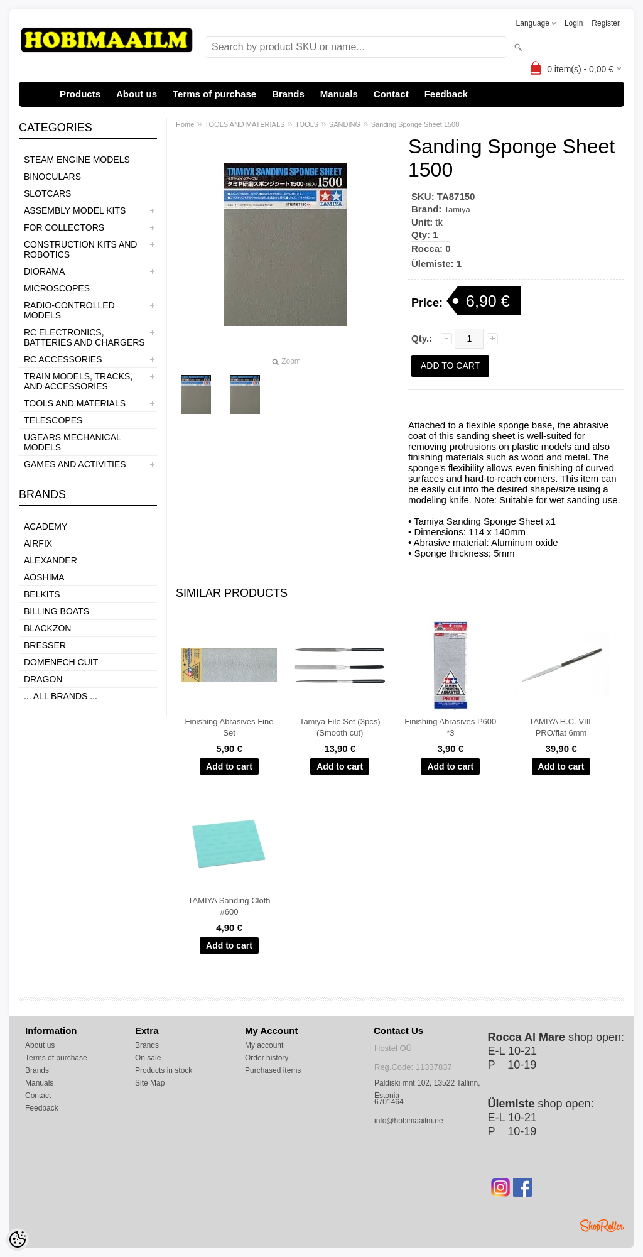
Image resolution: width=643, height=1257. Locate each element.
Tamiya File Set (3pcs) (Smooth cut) (340, 727)
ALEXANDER (50, 560)
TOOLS (306, 124)
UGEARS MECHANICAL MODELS (72, 442)
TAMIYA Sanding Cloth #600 (229, 906)
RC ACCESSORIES (63, 359)
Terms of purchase (214, 94)
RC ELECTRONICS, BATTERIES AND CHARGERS (84, 337)
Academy (45, 526)
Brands (288, 94)
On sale (148, 1057)
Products (80, 94)
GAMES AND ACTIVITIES (75, 464)
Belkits (42, 594)
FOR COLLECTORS (64, 227)
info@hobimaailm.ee (408, 1120)
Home (185, 124)
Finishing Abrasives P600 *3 (450, 727)
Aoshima (44, 577)
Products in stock (163, 1070)
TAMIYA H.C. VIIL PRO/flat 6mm (561, 727)
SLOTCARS (47, 193)
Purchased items (273, 1070)
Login (574, 23)
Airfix (38, 543)
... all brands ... (60, 696)
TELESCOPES (53, 420)
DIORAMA (44, 271)
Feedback (446, 94)
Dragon (43, 679)
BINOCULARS (52, 176)
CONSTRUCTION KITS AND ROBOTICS (80, 249)
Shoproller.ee (602, 1225)
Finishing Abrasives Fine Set (229, 727)
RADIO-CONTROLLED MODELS (69, 310)
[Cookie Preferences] (17, 1239)
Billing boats (56, 611)
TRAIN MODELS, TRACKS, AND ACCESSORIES (78, 381)
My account (264, 1045)
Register (606, 23)
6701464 (389, 1101)
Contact (391, 94)
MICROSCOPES (57, 288)
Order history (266, 1057)
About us (136, 94)
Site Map (150, 1083)
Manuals (339, 94)
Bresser (45, 645)
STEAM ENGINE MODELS (77, 160)
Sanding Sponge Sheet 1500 (415, 124)
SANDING (344, 124)
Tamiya (457, 209)
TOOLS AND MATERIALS (75, 403)
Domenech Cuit (61, 662)
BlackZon (47, 628)
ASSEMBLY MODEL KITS (75, 210)
